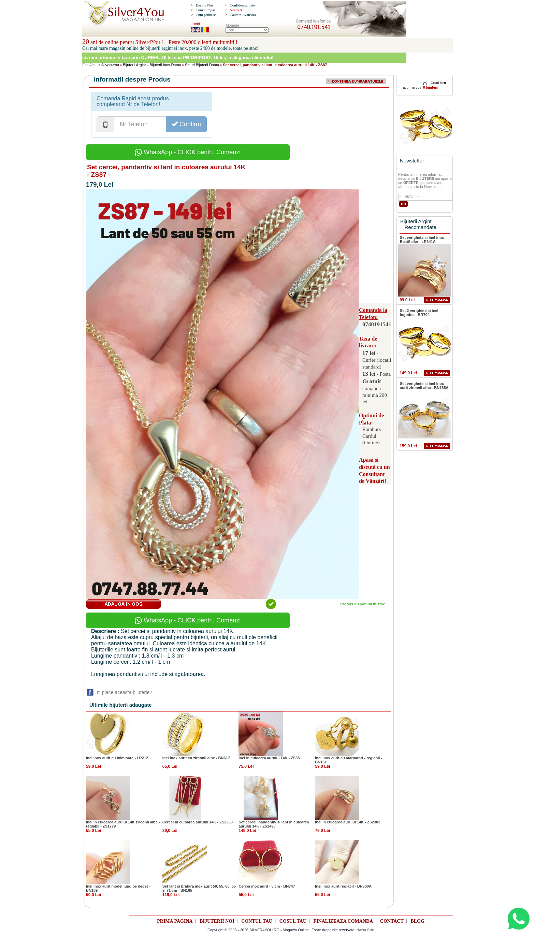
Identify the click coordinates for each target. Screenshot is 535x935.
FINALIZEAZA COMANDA (343, 921)
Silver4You (110, 65)
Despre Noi (204, 5)
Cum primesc (206, 15)
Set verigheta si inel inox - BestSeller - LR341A (423, 239)
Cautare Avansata (243, 15)
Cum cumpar (205, 10)
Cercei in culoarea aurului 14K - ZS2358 (197, 822)
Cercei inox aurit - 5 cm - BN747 (266, 886)
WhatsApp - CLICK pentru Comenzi (188, 152)
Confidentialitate (242, 5)
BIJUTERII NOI (217, 921)
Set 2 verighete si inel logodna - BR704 (419, 312)
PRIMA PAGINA (174, 921)
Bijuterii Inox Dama (165, 65)
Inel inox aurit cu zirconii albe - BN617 (196, 758)
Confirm (186, 124)
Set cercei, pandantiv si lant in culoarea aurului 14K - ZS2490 (273, 824)
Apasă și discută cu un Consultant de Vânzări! (374, 470)
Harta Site (365, 930)
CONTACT (392, 921)
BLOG (417, 921)
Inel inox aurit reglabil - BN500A (343, 886)
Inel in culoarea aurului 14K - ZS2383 (347, 822)
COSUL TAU (292, 921)
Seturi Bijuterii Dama (202, 65)
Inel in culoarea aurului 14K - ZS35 (269, 758)
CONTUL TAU (256, 921)
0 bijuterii (430, 87)
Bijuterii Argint (134, 65)
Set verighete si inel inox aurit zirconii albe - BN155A (424, 386)
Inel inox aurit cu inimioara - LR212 (117, 758)
